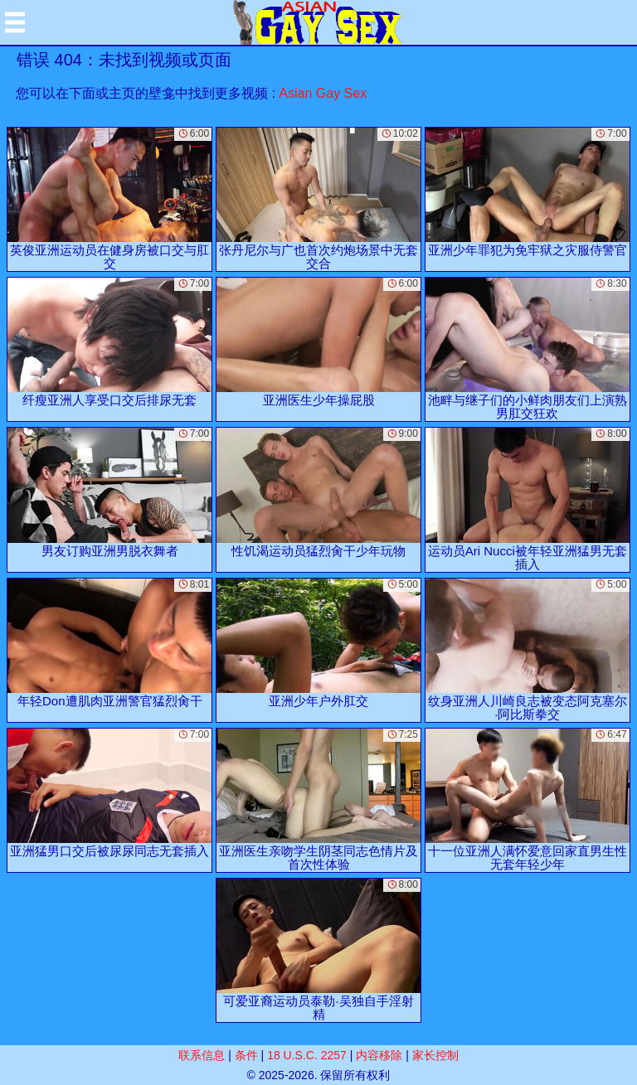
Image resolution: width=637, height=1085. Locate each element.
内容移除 (379, 1055)
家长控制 (435, 1055)
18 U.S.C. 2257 (307, 1055)
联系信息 (201, 1055)
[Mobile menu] (15, 22)
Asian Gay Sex (323, 93)
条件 (246, 1055)
